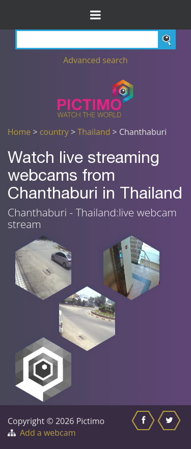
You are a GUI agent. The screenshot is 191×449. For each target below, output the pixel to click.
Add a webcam (47, 432)
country (54, 131)
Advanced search (95, 60)
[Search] (95, 39)
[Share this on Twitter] (170, 427)
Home (19, 131)
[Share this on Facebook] (144, 427)
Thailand (93, 131)
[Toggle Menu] (95, 15)
